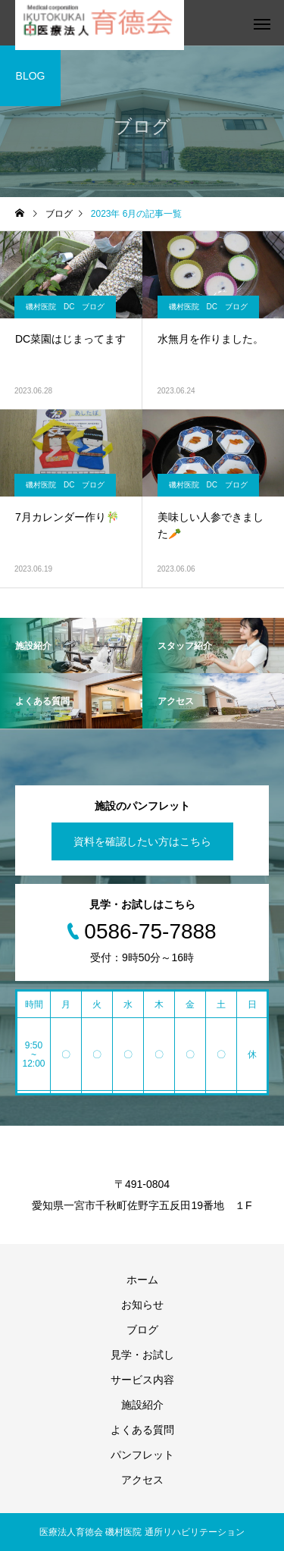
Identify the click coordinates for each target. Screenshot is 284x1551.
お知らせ (142, 1305)
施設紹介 (142, 1405)
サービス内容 (142, 1380)
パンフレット (142, 1455)
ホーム (142, 1280)
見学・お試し (142, 1355)
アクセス (142, 1480)
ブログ (142, 1330)
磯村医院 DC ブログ (65, 306)
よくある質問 (142, 1430)
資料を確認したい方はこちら (142, 841)
